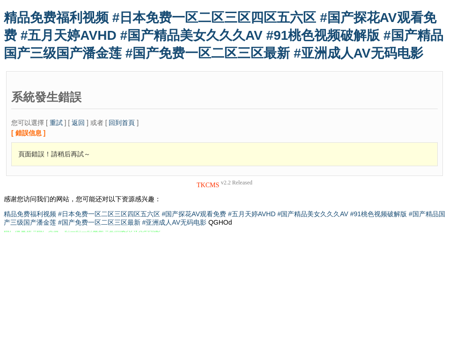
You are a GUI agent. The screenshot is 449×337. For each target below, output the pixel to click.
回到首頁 (122, 122)
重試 (56, 122)
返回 (78, 122)
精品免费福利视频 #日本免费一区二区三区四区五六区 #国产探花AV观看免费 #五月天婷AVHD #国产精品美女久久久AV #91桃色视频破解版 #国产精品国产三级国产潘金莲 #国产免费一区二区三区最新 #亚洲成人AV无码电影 (223, 35)
